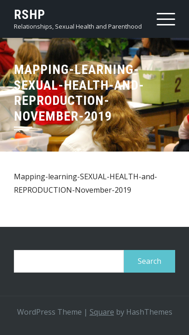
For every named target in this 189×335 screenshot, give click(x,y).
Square (102, 312)
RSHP (29, 14)
